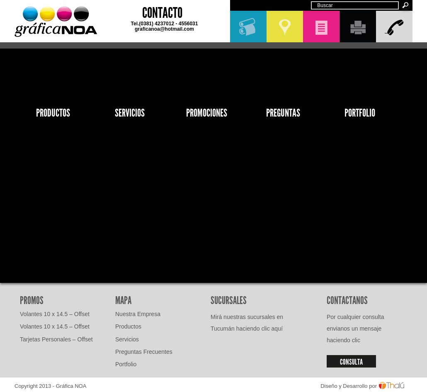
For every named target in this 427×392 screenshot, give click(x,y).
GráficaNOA (56, 21)
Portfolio (360, 113)
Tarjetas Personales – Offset (56, 339)
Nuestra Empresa (137, 314)
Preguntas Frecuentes (143, 351)
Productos (53, 113)
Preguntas (283, 113)
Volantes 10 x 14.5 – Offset (55, 314)
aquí (277, 328)
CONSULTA (351, 362)
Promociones (206, 113)
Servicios (130, 113)
